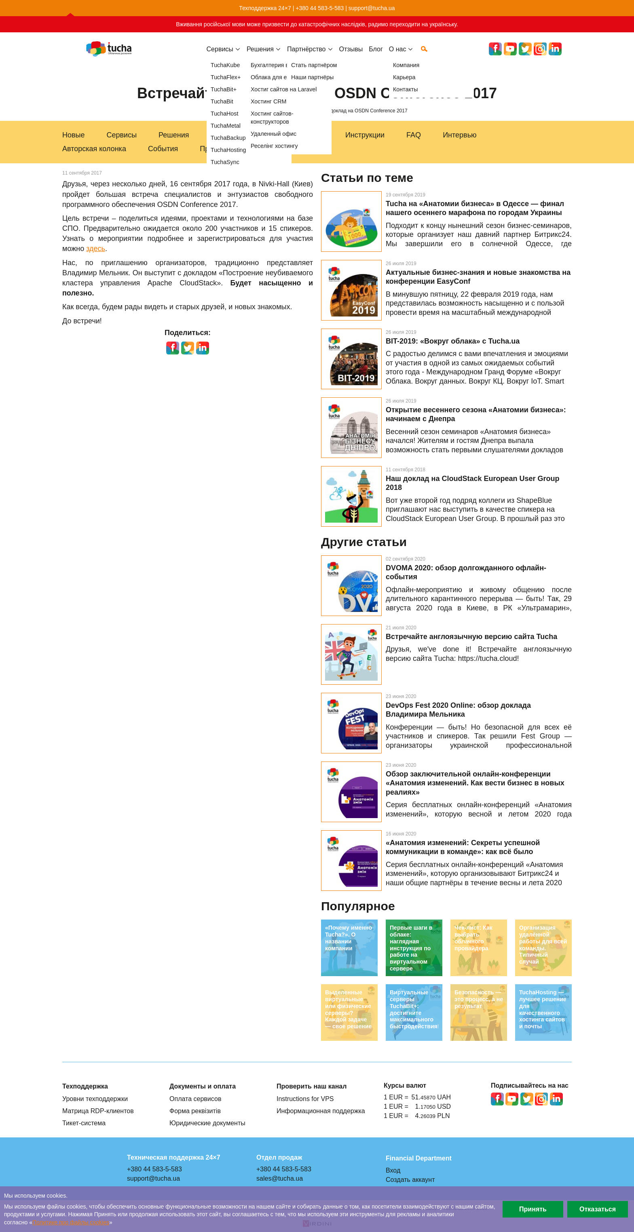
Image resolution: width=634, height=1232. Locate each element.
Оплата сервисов (195, 1098)
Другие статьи (364, 541)
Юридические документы (207, 1123)
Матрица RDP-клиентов (98, 1110)
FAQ (413, 135)
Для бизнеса (232, 135)
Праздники (218, 149)
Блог (376, 55)
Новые (73, 135)
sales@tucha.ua (279, 1178)
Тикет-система (84, 1123)
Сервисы (220, 55)
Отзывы (351, 55)
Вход (393, 1170)
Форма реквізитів (195, 1110)
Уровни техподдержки (95, 1098)
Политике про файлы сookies (70, 1222)
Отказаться (597, 1209)
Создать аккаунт (410, 1179)
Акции (268, 149)
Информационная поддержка (321, 1110)
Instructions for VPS (305, 1098)
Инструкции (365, 135)
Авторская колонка (94, 149)
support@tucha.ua (372, 8)
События (163, 149)
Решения (173, 135)
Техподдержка (299, 135)
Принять (533, 1209)
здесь (95, 249)
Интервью (459, 135)
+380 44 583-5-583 (320, 8)
